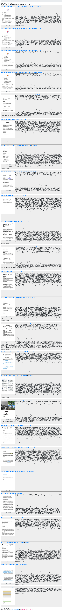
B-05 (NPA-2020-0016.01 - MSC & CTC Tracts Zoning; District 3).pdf (17, 94)
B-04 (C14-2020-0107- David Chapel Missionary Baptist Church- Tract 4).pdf (19, 72)
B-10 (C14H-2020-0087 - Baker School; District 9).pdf (13, 221)
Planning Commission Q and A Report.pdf (11, 564)
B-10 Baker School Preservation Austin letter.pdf (12, 542)
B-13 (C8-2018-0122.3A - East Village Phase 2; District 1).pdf (15, 297)
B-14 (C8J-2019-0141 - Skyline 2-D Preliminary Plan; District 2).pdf (17, 323)
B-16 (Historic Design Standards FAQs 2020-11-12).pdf (14, 375)
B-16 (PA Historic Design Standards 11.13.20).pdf (12, 425)
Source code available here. (15, 609)
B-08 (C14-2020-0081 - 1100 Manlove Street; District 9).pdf (15, 171)
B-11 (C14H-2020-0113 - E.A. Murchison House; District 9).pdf (15, 246)
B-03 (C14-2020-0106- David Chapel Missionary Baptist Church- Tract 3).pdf (19, 50)
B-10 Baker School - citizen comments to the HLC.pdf (13, 517)
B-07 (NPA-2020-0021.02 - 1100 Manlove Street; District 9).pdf (16, 145)
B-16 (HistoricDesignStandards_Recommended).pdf (13, 400)
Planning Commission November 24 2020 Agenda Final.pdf (15, 447)
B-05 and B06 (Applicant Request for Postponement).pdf (14, 471)
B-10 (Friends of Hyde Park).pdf (8, 493)
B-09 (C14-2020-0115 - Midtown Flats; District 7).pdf (13, 195)
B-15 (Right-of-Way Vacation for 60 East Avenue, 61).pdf (14, 352)
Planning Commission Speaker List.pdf (10, 587)
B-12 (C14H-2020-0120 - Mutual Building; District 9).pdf (14, 271)
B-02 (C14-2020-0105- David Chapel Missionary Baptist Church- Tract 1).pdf (19, 28)
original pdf (39, 6)
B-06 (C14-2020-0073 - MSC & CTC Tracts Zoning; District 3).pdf (16, 119)
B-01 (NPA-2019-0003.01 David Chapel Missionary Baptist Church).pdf (18, 6)
